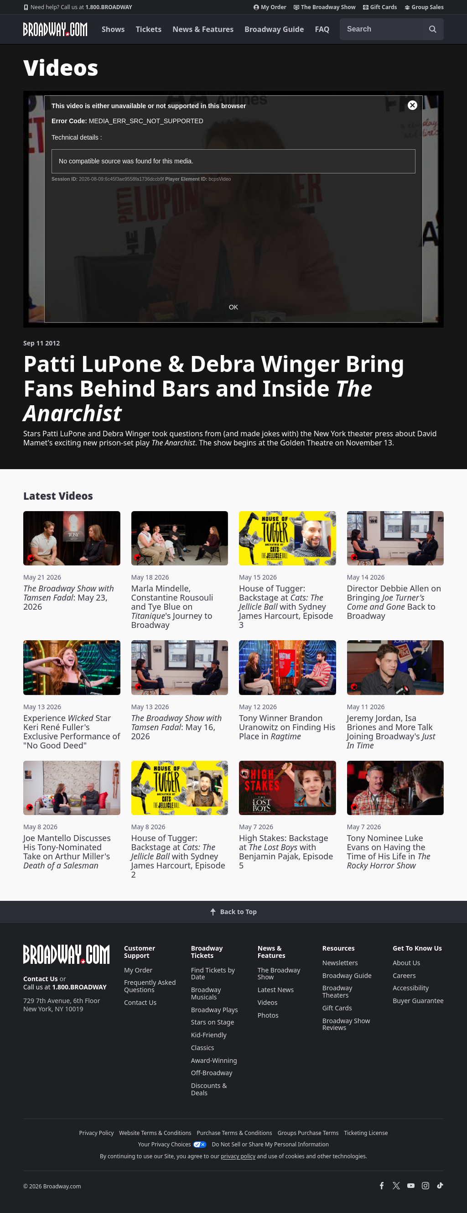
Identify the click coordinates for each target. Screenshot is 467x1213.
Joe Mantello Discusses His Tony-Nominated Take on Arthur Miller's (67, 851)
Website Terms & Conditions (155, 1133)
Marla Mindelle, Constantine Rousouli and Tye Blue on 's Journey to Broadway (172, 606)
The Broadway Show (325, 7)
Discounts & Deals (209, 1089)
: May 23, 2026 (68, 597)
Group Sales (424, 7)
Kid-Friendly (209, 1034)
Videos (268, 1002)
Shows (113, 29)
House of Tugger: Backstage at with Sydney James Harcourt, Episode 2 (178, 856)
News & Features (203, 29)
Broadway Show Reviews (346, 1024)
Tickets (149, 29)
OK (233, 307)
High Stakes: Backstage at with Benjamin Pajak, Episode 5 (286, 851)
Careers (404, 975)
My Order (270, 7)
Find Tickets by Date (213, 974)
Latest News (276, 989)
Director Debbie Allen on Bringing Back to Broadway (394, 602)
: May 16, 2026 (176, 727)
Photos (268, 1015)
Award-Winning (214, 1060)
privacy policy (238, 1156)
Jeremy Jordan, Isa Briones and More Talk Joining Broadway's (391, 731)
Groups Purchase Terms (308, 1133)
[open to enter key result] (433, 29)
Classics (202, 1047)
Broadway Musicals (206, 993)
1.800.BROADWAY (77, 7)
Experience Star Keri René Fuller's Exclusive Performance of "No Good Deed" (71, 731)
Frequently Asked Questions (150, 986)
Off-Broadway (212, 1072)
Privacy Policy (96, 1133)
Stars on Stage (212, 1022)
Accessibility (411, 987)
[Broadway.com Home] (55, 29)
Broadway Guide (274, 29)
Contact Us (40, 978)
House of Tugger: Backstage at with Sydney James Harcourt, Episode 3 (286, 606)
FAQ (322, 29)
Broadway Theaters (337, 991)
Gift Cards (380, 7)
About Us (406, 962)
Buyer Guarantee (418, 1000)
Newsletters (340, 962)
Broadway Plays (214, 1009)
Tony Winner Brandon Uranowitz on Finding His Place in (287, 727)
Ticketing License (366, 1133)
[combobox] (392, 29)
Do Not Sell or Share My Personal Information (270, 1144)
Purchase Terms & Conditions (234, 1133)
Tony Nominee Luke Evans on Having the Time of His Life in (389, 851)
